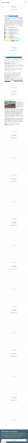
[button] (25, 2)
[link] (5, 2)
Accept (14, 440)
